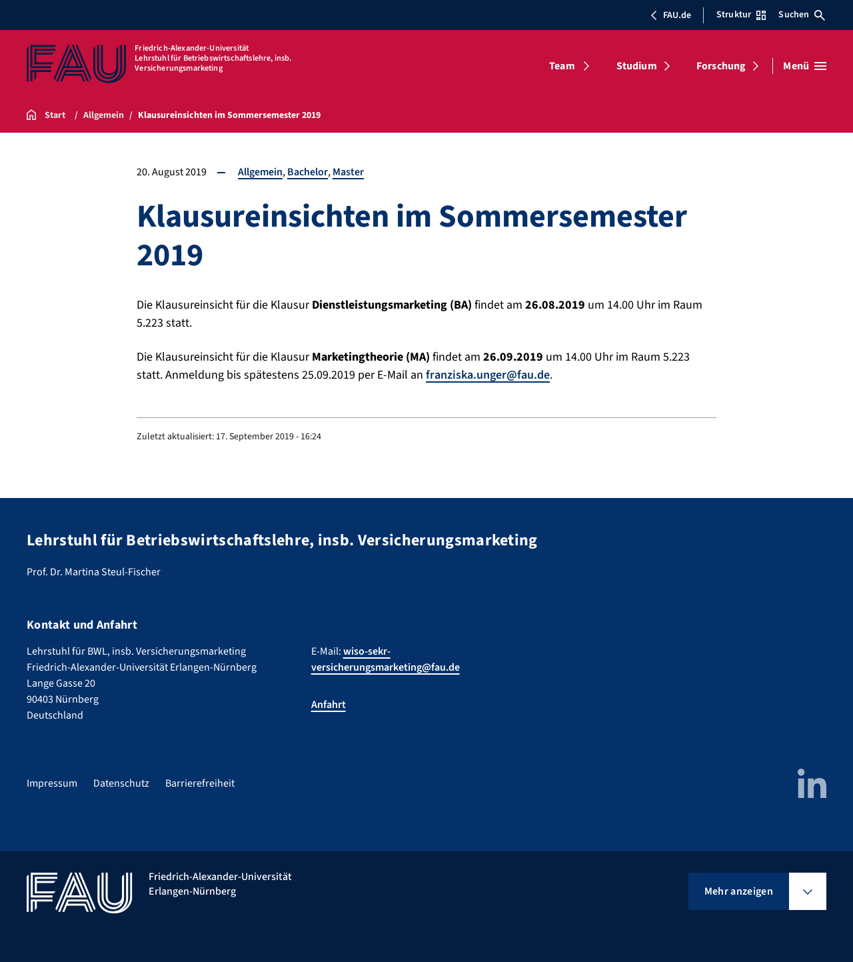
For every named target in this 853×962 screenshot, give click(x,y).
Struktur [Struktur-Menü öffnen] (741, 14)
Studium (636, 66)
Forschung (721, 66)
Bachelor (307, 172)
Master (348, 172)
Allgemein (260, 172)
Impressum (52, 783)
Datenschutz (121, 783)
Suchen (801, 14)
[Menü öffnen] (804, 66)
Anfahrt (328, 704)
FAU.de (670, 15)
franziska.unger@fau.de (488, 375)
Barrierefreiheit (200, 783)
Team (562, 66)
